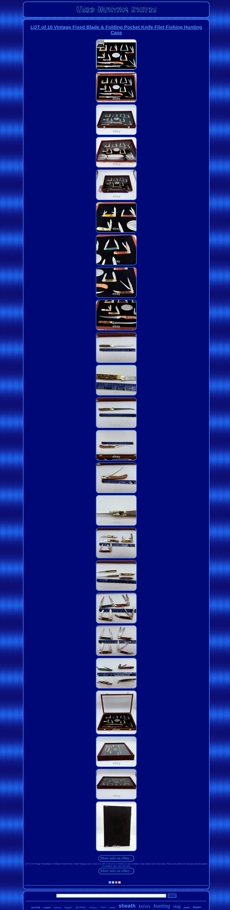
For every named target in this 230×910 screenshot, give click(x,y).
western (112, 907)
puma (187, 907)
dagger (68, 907)
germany (81, 907)
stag (176, 906)
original (47, 907)
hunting (161, 906)
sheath (127, 906)
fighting (57, 907)
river (103, 907)
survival (35, 907)
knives (144, 906)
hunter (197, 907)
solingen (93, 907)
